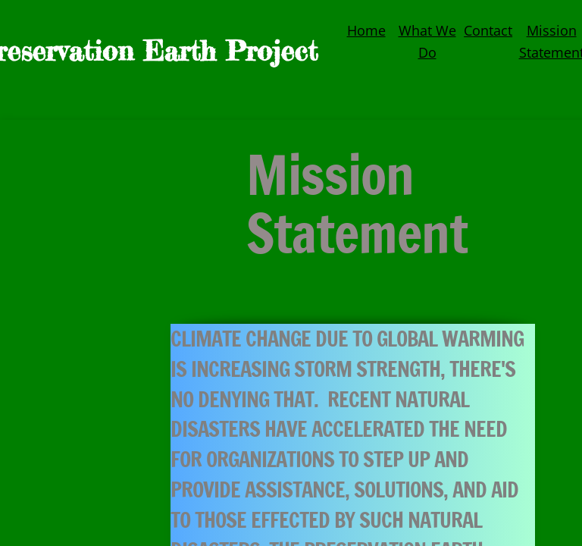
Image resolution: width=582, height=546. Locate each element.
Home (366, 30)
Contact (488, 30)
